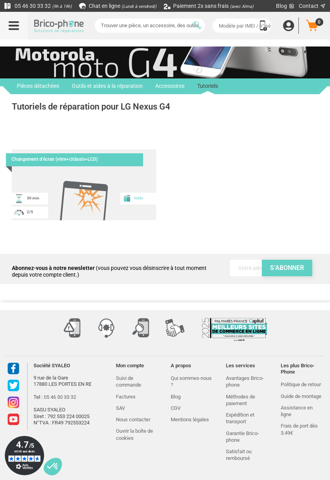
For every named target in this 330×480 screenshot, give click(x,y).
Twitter (13, 385)
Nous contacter (133, 419)
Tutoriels (207, 88)
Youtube (13, 419)
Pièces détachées (38, 86)
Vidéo (133, 198)
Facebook (13, 368)
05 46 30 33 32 (38, 6)
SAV (120, 408)
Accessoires (170, 86)
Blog (285, 6)
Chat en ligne (118, 6)
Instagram (13, 402)
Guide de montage (301, 396)
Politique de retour (301, 384)
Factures (126, 397)
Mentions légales (190, 419)
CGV (176, 408)
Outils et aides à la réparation (107, 86)
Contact (312, 6)
